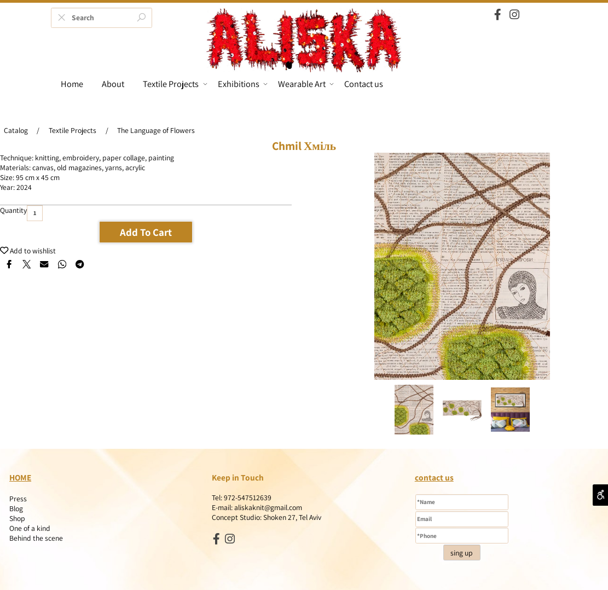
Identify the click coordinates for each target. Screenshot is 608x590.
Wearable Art (306, 83)
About (113, 84)
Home (72, 84)
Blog (16, 508)
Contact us (363, 84)
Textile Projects (175, 83)
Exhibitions (243, 83)
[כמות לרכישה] (35, 213)
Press (18, 499)
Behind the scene (36, 538)
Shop (17, 518)
